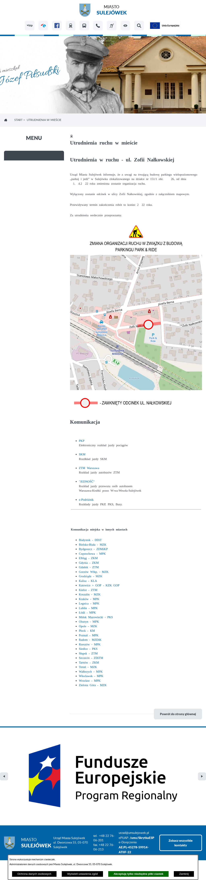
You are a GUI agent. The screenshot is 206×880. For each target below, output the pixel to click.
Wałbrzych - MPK (91, 671)
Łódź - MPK (87, 612)
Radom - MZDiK (90, 639)
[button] (125, 25)
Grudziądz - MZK (90, 575)
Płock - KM (87, 630)
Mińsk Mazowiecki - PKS (96, 616)
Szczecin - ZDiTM (91, 657)
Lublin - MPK (88, 607)
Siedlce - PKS (88, 648)
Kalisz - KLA (88, 580)
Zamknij (184, 873)
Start (18, 120)
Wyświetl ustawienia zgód (82, 873)
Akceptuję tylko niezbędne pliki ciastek (138, 873)
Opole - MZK (88, 625)
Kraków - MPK (89, 598)
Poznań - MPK (89, 635)
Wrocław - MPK (90, 680)
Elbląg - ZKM (88, 557)
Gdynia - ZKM (89, 562)
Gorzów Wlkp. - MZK (94, 571)
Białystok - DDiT (90, 539)
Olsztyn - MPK (89, 621)
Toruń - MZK (88, 666)
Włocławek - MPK (91, 675)
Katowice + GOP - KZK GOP (99, 585)
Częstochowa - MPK (92, 553)
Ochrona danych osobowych (34, 873)
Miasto (112, 10)
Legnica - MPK (89, 603)
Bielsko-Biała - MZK (92, 544)
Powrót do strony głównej (178, 714)
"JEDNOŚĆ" (87, 481)
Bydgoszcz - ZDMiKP (93, 548)
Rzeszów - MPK (90, 644)
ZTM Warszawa (89, 467)
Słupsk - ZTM (88, 653)
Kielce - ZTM (88, 589)
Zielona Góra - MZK (93, 684)
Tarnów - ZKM (89, 662)
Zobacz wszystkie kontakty (181, 779)
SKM (82, 454)
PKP (81, 440)
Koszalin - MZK (90, 594)
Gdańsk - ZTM (89, 566)
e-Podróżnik (86, 499)
